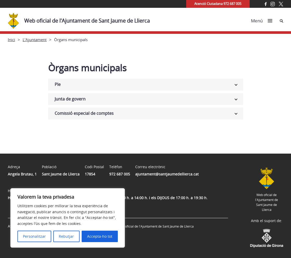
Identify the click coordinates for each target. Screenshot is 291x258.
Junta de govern (70, 99)
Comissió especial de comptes (84, 113)
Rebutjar (66, 236)
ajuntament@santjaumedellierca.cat (167, 174)
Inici (11, 39)
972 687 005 (119, 174)
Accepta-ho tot (99, 236)
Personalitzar (34, 236)
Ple (58, 84)
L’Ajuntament (35, 39)
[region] (67, 218)
